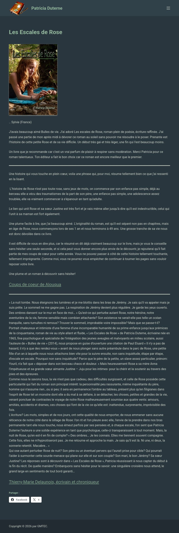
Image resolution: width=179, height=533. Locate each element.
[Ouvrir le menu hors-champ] (168, 8)
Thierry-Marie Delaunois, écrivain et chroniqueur (54, 482)
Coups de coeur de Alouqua (35, 284)
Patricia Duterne (47, 8)
